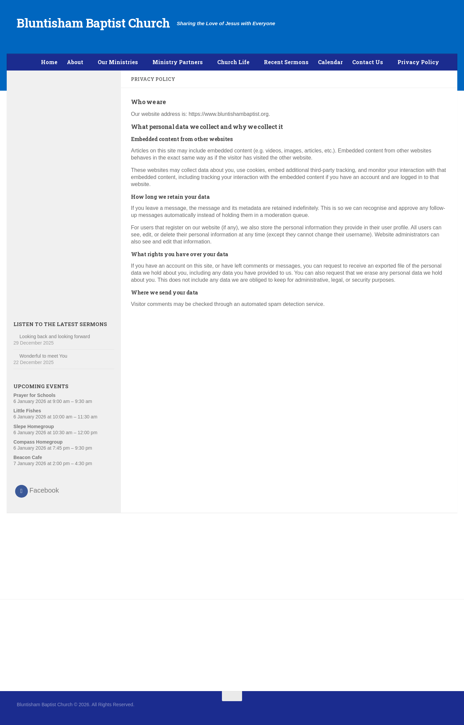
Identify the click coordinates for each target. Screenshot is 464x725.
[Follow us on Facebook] (430, 709)
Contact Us (367, 61)
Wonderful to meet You (43, 356)
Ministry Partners (177, 61)
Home (49, 61)
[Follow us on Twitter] (442, 709)
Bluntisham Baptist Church (93, 23)
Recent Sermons (286, 61)
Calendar (330, 61)
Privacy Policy (418, 61)
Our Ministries (118, 61)
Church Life (233, 61)
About (75, 61)
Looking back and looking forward (54, 336)
